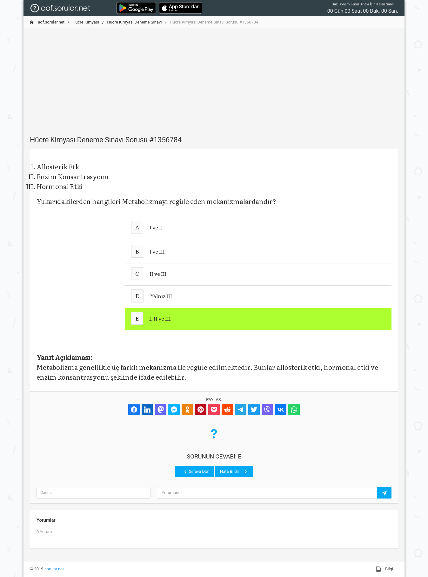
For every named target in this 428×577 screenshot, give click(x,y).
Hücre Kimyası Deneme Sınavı (134, 22)
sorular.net (54, 569)
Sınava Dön (196, 471)
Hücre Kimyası (85, 22)
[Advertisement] (214, 78)
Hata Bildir (234, 471)
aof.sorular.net (47, 22)
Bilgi (384, 569)
